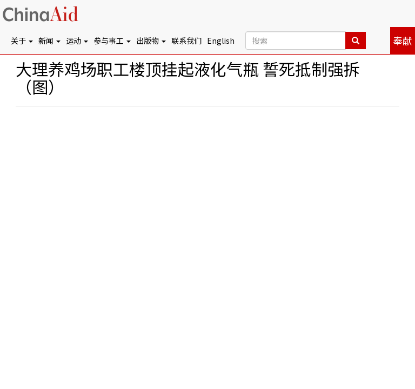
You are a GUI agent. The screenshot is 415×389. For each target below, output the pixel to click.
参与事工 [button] (112, 40)
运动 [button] (77, 40)
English (221, 40)
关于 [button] (22, 40)
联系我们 (186, 40)
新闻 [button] (49, 40)
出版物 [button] (151, 40)
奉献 (402, 40)
